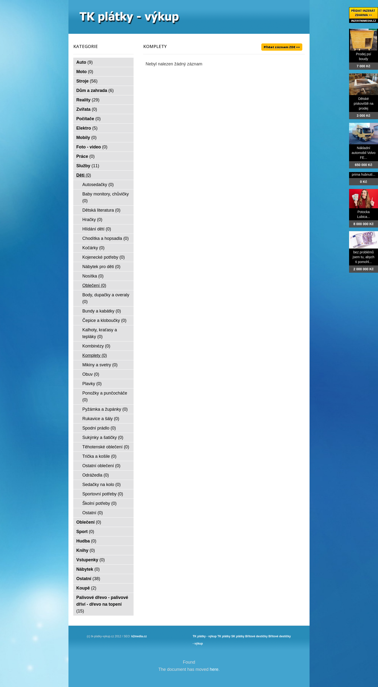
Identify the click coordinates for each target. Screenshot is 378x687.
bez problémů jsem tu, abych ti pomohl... (363, 257)
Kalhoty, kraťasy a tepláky (99, 333)
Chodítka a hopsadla (105, 238)
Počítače (88, 118)
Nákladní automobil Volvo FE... (364, 153)
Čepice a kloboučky (104, 320)
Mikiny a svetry (100, 364)
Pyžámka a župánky (105, 409)
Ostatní (92, 512)
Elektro (87, 128)
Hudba (86, 541)
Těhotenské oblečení (105, 446)
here (214, 669)
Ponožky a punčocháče (104, 396)
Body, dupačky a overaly (105, 298)
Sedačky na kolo (101, 484)
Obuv (90, 374)
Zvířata (86, 109)
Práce (85, 156)
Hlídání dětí (96, 229)
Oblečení (94, 285)
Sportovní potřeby (102, 494)
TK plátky (223, 636)
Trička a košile (99, 456)
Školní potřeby (99, 503)
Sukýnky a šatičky (102, 437)
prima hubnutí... (363, 174)
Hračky (92, 219)
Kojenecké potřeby (103, 257)
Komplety (94, 355)
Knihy (85, 550)
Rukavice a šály (100, 418)
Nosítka (93, 276)
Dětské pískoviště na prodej (363, 103)
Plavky (92, 383)
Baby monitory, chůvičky (105, 197)
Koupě (86, 588)
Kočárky (93, 247)
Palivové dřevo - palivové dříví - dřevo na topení (102, 604)
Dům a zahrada (95, 90)
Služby (87, 165)
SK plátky (237, 636)
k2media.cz (139, 636)
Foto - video (92, 147)
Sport (85, 531)
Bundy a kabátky (101, 311)
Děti (83, 175)
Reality (88, 99)
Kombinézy (96, 346)
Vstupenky (90, 559)
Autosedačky (98, 184)
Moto (84, 71)
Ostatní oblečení (101, 465)
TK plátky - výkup (204, 636)
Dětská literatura (101, 210)
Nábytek (88, 569)
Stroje (87, 81)
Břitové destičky (256, 636)
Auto (84, 62)
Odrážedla (95, 475)
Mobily (86, 137)
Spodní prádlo (99, 428)
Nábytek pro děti (101, 266)
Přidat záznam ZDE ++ (282, 47)
